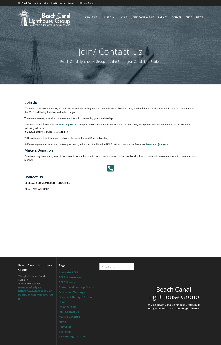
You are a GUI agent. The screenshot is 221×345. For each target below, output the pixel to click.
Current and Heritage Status (76, 287)
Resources (65, 326)
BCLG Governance (70, 277)
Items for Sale (67, 307)
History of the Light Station (76, 297)
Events (163, 17)
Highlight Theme (188, 308)
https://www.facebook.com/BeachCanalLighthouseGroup (35, 294)
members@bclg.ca (29, 287)
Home (62, 302)
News (199, 17)
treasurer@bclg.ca (157, 144)
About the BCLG (68, 272)
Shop (189, 17)
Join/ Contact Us (143, 17)
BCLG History (67, 282)
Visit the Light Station (72, 336)
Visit (124, 17)
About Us (91, 17)
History (109, 17)
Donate (177, 17)
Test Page (65, 331)
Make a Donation (69, 316)
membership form (65, 124)
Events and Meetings (72, 292)
